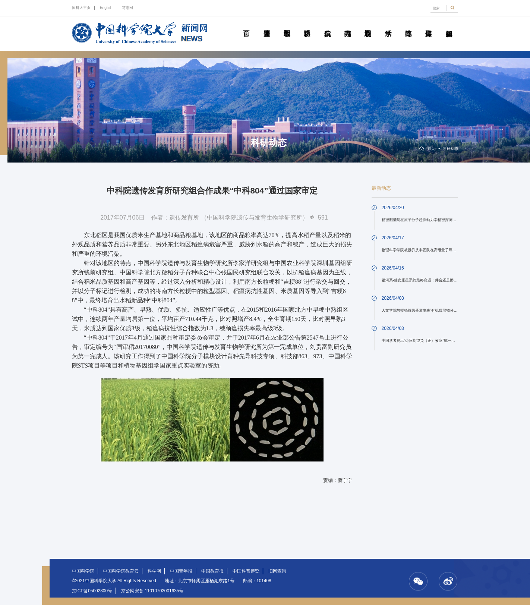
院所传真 (327, 25)
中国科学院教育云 (121, 571)
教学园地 (286, 25)
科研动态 (307, 25)
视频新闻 (448, 25)
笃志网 (127, 8)
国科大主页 (81, 8)
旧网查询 (277, 571)
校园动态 (368, 25)
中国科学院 (83, 571)
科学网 (154, 571)
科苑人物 (347, 25)
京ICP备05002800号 (92, 590)
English (106, 8)
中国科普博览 (246, 571)
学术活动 (388, 25)
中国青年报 (181, 571)
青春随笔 (408, 25)
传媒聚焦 (428, 25)
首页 (246, 25)
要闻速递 (266, 25)
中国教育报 (212, 571)
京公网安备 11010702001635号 (152, 590)
